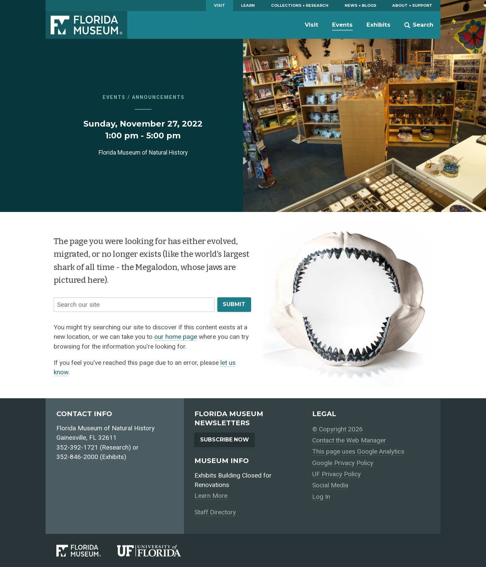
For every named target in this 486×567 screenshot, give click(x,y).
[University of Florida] (157, 551)
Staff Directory (215, 512)
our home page (175, 337)
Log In (321, 497)
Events (342, 24)
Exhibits (378, 24)
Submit (234, 304)
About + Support (412, 5)
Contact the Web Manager (349, 440)
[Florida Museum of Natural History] (86, 551)
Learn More (210, 496)
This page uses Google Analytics (358, 451)
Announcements (158, 97)
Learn (248, 5)
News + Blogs (360, 5)
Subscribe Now (224, 439)
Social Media (330, 485)
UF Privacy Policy (336, 474)
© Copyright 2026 (337, 429)
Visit (219, 5)
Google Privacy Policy (342, 463)
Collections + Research (299, 5)
